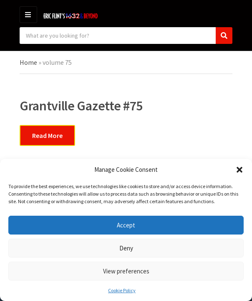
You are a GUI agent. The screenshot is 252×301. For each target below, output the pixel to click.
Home (28, 62)
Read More (47, 135)
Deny (126, 248)
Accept (126, 225)
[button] (239, 170)
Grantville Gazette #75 (81, 105)
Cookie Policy (122, 290)
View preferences (126, 271)
